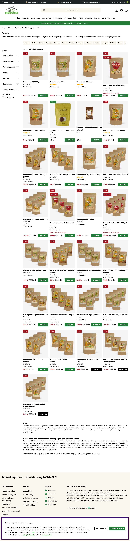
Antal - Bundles (9, 90)
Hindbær (87, 43)
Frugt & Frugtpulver (29, 28)
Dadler (64, 43)
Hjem (3, 28)
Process (6, 78)
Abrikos (34, 43)
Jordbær (96, 43)
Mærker (97, 18)
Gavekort (111, 18)
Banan (40, 28)
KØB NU (43, 184)
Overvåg (96, 369)
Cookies (5, 515)
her (33, 532)
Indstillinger (101, 528)
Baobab (49, 43)
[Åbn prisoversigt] (34, 95)
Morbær (112, 43)
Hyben (120, 43)
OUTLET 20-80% (70, 18)
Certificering (28, 494)
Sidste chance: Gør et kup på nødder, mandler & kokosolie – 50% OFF (65, 23)
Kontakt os (6, 504)
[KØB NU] (43, 95)
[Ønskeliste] (121, 10)
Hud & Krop (46, 18)
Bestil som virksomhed (10, 507)
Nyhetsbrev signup (30, 498)
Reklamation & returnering (7, 499)
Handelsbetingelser (9, 494)
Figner (71, 43)
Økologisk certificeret (121, 2)
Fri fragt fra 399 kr (9, 2)
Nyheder (88, 18)
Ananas (26, 43)
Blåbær (57, 43)
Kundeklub (27, 491)
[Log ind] (117, 10)
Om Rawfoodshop (30, 501)
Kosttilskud (35, 18)
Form (5, 73)
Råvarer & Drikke (22, 18)
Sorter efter (8, 56)
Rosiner (127, 43)
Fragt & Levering (8, 491)
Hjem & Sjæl (57, 18)
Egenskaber (8, 84)
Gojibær (79, 43)
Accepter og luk (117, 528)
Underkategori (9, 67)
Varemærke (8, 61)
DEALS (80, 18)
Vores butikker (29, 505)
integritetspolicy (29, 535)
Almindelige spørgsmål (11, 511)
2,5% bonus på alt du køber (92, 2)
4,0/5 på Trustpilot (65, 2)
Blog (104, 18)
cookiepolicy (46, 535)
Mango (104, 43)
